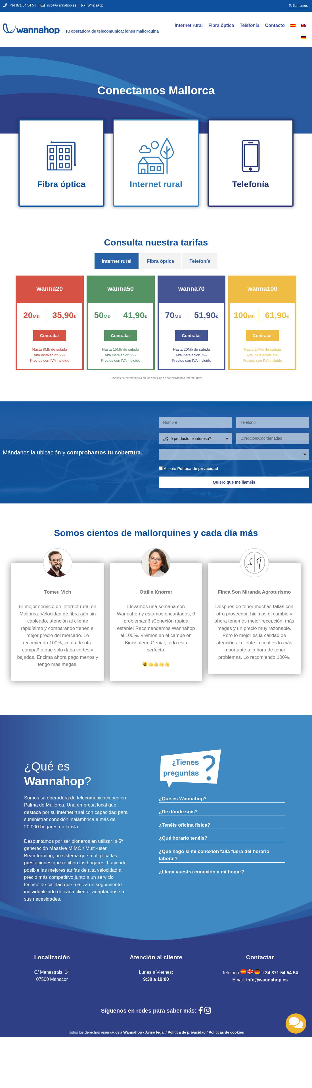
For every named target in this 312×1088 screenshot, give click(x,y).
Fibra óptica (221, 25)
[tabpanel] (156, 331)
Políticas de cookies (226, 1032)
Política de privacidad (197, 468)
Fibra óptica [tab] (160, 261)
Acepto (191, 468)
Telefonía (249, 25)
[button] (298, 6)
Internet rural (189, 25)
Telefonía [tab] (199, 261)
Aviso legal (154, 1032)
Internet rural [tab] (116, 261)
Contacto (275, 25)
